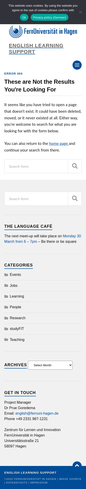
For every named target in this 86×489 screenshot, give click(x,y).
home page (59, 143)
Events (15, 275)
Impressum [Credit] (39, 482)
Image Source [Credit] (70, 479)
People (15, 307)
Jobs (14, 286)
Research (17, 318)
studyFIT (17, 329)
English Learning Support (30, 472)
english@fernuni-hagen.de (37, 413)
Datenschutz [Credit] (16, 482)
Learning (17, 296)
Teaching (17, 340)
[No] (80, 12)
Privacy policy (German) (49, 17)
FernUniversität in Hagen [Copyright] (35, 479)
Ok (24, 17)
